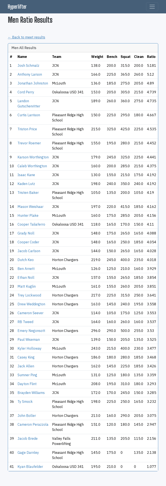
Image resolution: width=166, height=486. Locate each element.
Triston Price (27, 129)
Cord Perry (26, 92)
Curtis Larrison (29, 115)
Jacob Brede (28, 438)
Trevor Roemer (29, 143)
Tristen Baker (28, 192)
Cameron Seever (30, 313)
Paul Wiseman (29, 339)
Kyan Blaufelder (30, 466)
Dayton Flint (27, 384)
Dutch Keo (26, 260)
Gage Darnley (28, 452)
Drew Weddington (31, 304)
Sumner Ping (27, 375)
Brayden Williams (31, 392)
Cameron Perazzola (33, 424)
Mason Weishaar (30, 206)
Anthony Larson (30, 74)
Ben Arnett (26, 268)
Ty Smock (25, 401)
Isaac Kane (26, 175)
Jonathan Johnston (33, 83)
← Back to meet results (26, 37)
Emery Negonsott (31, 330)
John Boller (27, 415)
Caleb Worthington (32, 166)
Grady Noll (26, 233)
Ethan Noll (26, 277)
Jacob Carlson (29, 251)
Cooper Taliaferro (31, 224)
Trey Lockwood (29, 295)
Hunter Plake (28, 215)
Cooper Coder (28, 242)
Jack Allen (26, 366)
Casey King (26, 357)
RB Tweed (25, 322)
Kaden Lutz (26, 184)
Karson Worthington (33, 157)
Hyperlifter (17, 6)
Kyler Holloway (30, 348)
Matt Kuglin (27, 286)
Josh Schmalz (28, 65)
